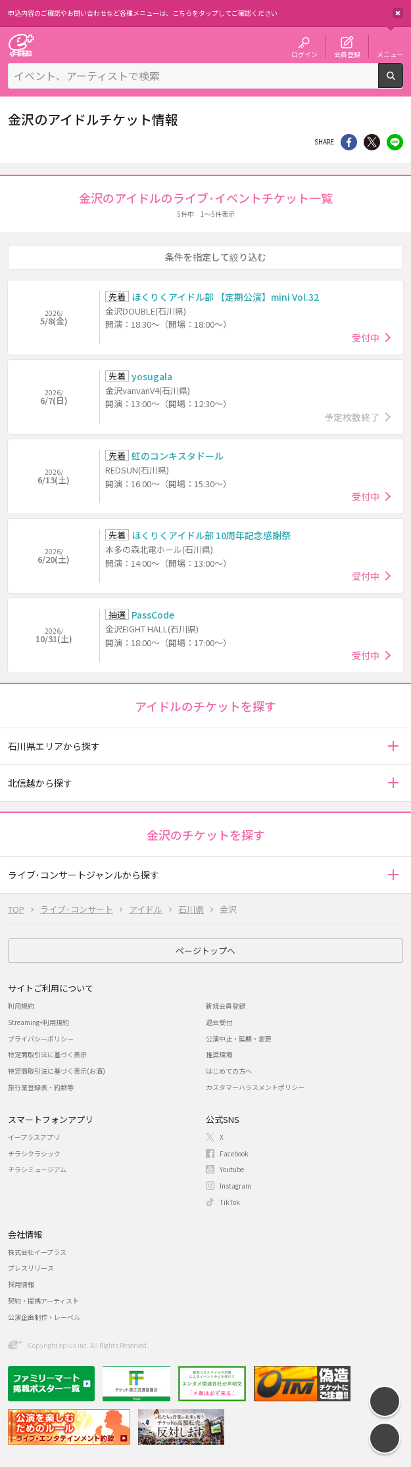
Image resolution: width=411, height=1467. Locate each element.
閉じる (398, 13)
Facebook (234, 1153)
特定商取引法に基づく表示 (47, 1054)
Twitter (372, 142)
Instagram (235, 1186)
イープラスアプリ (34, 1137)
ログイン (304, 53)
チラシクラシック (34, 1153)
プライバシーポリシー (41, 1038)
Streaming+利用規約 (38, 1022)
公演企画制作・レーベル (44, 1317)
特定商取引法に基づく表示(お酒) (56, 1071)
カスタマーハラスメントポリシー (255, 1087)
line (395, 142)
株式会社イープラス (37, 1252)
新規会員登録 (225, 1006)
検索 (402, 82)
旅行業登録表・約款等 (41, 1087)
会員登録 (347, 53)
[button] (393, 746)
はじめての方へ (229, 1071)
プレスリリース (31, 1268)
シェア (349, 142)
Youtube (232, 1169)
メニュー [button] (390, 53)
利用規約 (21, 1006)
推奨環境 (219, 1054)
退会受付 (219, 1022)
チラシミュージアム (37, 1169)
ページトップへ (205, 950)
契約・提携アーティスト (43, 1300)
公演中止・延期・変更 (239, 1038)
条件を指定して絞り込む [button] (215, 256)
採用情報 (21, 1284)
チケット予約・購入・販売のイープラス (21, 44)
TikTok (230, 1202)
